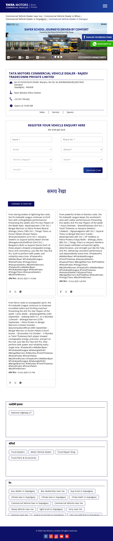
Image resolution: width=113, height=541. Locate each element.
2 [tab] (55, 56)
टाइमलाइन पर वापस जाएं (21, 203)
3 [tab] (58, 56)
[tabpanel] (56, 41)
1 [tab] (52, 56)
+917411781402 (22, 99)
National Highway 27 (21, 413)
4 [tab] (61, 56)
